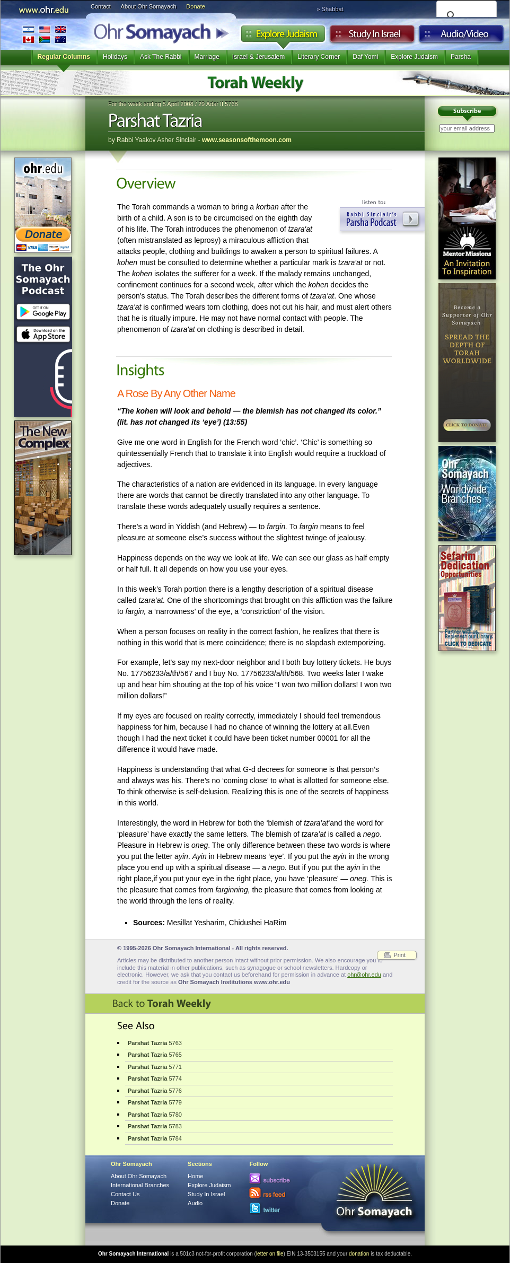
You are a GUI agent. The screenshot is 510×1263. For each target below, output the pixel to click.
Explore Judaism (283, 36)
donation (359, 1254)
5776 (155, 1090)
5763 (155, 1043)
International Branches (44, 34)
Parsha (461, 56)
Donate (195, 6)
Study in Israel (372, 36)
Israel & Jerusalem (258, 56)
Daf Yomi (365, 56)
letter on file (270, 1254)
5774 (155, 1078)
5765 (155, 1054)
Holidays (115, 56)
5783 (155, 1126)
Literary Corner (318, 56)
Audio (461, 36)
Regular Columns (64, 56)
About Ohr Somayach (149, 6)
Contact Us (125, 1194)
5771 (155, 1067)
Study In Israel (206, 1194)
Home (195, 1176)
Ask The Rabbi (161, 56)
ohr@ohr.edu (364, 974)
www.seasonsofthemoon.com (247, 140)
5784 (155, 1138)
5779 (155, 1102)
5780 (155, 1114)
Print (399, 955)
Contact (101, 6)
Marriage (207, 56)
